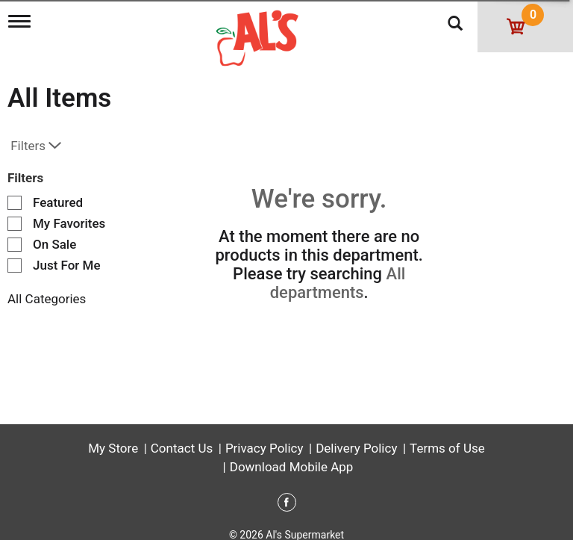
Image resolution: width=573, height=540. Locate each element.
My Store (113, 436)
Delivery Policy (356, 436)
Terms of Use (447, 436)
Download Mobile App (292, 455)
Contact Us (182, 436)
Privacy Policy (264, 436)
